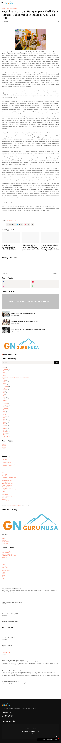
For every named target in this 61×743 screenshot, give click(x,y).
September (6, 369)
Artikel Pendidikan (12, 8)
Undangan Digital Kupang (8, 554)
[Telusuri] (59, 2)
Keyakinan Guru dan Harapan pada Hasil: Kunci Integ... (15, 377)
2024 (4, 385)
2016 (4, 424)
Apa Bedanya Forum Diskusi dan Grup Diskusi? (24, 321)
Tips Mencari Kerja (6, 462)
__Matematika (5, 479)
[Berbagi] (58, 21)
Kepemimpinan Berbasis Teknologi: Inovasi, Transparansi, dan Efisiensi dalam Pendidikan (50, 248)
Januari (5, 383)
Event (3, 578)
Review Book (5, 494)
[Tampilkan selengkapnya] (32, 224)
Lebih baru (5, 273)
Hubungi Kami (5, 500)
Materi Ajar (4, 474)
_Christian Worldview (7, 483)
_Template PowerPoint (7, 488)
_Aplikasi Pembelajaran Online (9, 490)
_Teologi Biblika (6, 482)
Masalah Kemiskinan (7, 465)
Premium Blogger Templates (14, 505)
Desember (5, 386)
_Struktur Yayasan (6, 569)
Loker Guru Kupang (6, 552)
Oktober (5, 406)
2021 (4, 419)
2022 (4, 414)
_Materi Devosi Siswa (7, 480)
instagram (4, 447)
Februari (5, 381)
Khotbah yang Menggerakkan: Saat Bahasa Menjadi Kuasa (9, 247)
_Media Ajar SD (5, 486)
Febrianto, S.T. (6, 653)
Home (3, 472)
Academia (4, 459)
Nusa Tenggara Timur (7, 496)
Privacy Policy (5, 543)
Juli (4, 372)
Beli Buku (4, 493)
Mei (4, 375)
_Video (3, 577)
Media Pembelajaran (7, 485)
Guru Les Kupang (6, 551)
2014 (4, 430)
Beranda (4, 8)
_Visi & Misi (5, 567)
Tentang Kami (5, 499)
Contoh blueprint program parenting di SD (23, 313)
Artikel (3, 491)
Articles (3, 572)
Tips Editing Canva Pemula (8, 461)
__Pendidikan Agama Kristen (9, 477)
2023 (4, 402)
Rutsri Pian (4, 557)
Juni (4, 374)
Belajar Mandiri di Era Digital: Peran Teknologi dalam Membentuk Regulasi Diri (30, 248)
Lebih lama (55, 273)
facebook (4, 444)
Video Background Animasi (8, 464)
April (4, 378)
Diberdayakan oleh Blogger (9, 354)
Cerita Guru (4, 497)
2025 (4, 367)
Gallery (3, 573)
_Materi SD (4, 475)
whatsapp (4, 445)
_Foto (3, 575)
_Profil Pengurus (6, 570)
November (5, 405)
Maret (4, 380)
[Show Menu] (2, 2)
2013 (4, 434)
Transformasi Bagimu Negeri (9, 555)
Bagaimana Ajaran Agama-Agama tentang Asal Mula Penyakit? (28, 329)
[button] (48, 739)
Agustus (5, 371)
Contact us (4, 580)
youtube (4, 449)
